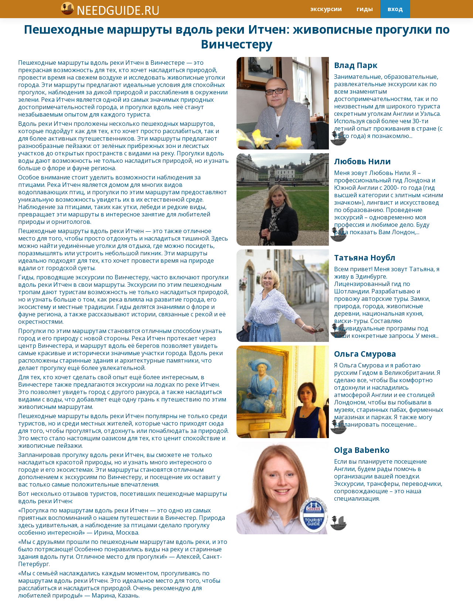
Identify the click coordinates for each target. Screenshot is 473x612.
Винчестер (165, 62)
